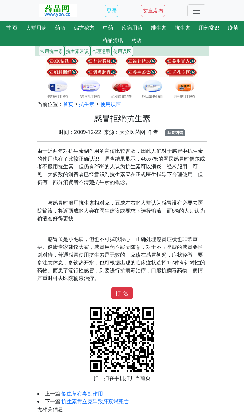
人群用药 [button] (36, 27)
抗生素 (86, 104)
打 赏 (122, 293)
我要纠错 (175, 132)
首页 (68, 104)
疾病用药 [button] (132, 27)
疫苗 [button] (233, 27)
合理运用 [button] (101, 51)
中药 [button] (108, 27)
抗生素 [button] (182, 27)
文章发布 (153, 10)
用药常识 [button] (209, 27)
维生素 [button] (158, 27)
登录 (111, 10)
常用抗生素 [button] (51, 51)
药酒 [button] (60, 27)
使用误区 (110, 104)
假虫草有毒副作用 (82, 393)
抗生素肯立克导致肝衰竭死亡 (95, 401)
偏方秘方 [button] (84, 27)
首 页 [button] (11, 27)
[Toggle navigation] (196, 10)
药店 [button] (136, 39)
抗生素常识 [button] (77, 51)
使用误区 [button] (122, 51)
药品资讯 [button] (112, 39)
